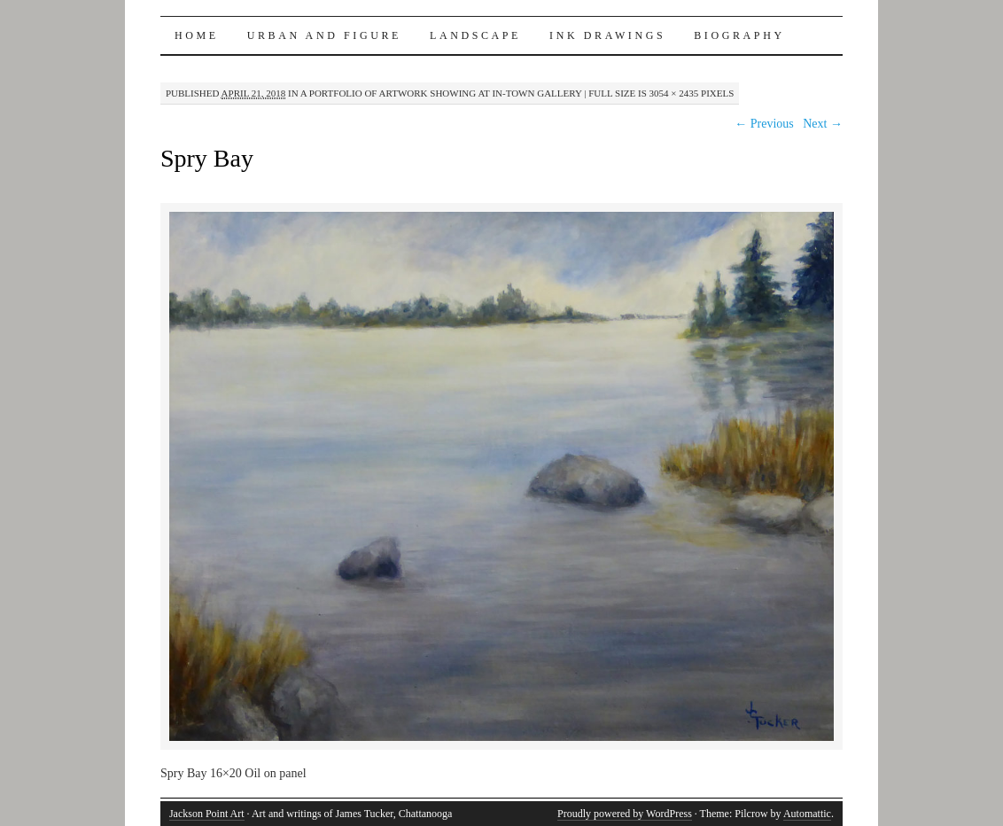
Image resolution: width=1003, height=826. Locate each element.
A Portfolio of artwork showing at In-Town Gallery (441, 93)
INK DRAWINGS (607, 35)
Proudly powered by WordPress (624, 813)
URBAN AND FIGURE (324, 35)
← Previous (764, 123)
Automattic (807, 813)
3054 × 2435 (674, 93)
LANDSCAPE (475, 35)
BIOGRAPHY (739, 35)
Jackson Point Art (207, 813)
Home (197, 35)
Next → (823, 123)
